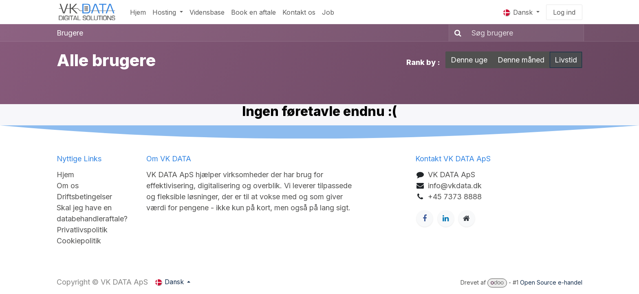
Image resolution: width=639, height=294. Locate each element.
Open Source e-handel (551, 282)
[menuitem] (138, 12)
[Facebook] (424, 218)
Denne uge (469, 60)
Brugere (70, 33)
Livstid (566, 60)
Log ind (564, 12)
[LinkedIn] (446, 218)
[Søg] (456, 32)
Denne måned (521, 60)
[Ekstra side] (466, 218)
